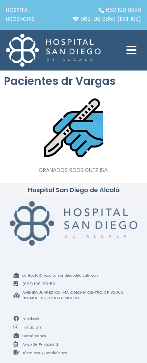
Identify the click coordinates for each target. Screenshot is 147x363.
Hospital (18, 10)
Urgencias (20, 19)
